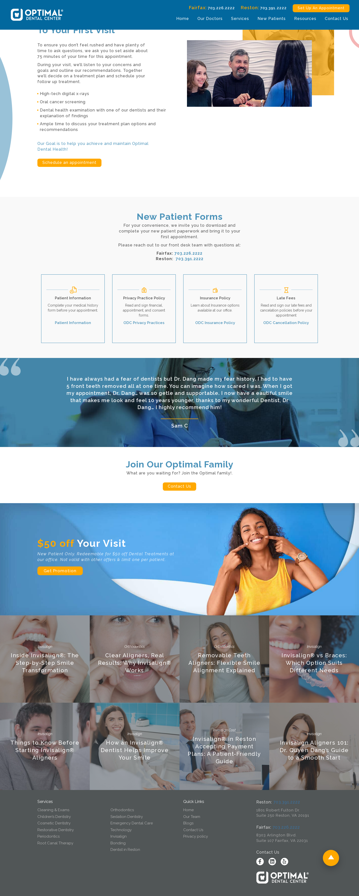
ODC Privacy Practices (144, 323)
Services (236, 19)
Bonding (118, 843)
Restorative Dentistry (55, 830)
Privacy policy (195, 836)
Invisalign (118, 836)
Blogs (188, 823)
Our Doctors (206, 19)
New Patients (268, 19)
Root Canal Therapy (55, 843)
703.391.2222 (269, 8)
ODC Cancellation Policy (286, 323)
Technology (121, 830)
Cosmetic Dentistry (54, 823)
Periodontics (48, 836)
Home (178, 19)
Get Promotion (60, 570)
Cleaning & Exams (53, 810)
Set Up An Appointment (317, 8)
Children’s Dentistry (54, 816)
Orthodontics (122, 810)
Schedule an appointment (69, 162)
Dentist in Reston (125, 849)
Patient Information (73, 323)
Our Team (191, 816)
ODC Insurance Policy (215, 323)
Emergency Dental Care (131, 823)
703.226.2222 (217, 8)
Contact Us (332, 19)
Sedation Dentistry (126, 816)
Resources (301, 19)
